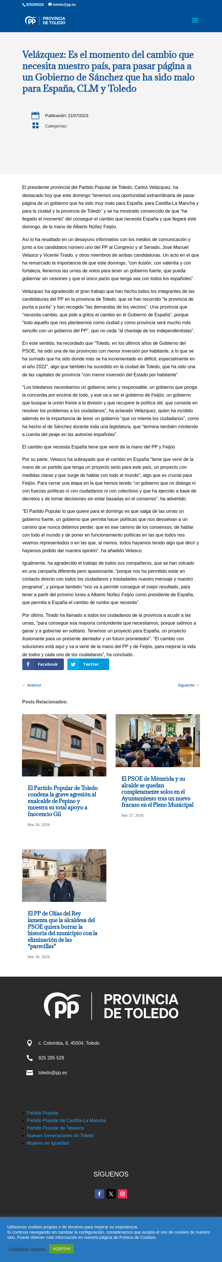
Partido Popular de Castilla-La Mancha (66, 1120)
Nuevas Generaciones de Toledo (60, 1135)
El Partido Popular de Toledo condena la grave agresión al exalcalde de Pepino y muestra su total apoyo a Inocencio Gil (63, 801)
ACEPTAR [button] (61, 1249)
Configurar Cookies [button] (27, 1249)
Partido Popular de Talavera (55, 1128)
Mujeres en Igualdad (48, 1143)
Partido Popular (43, 1112)
